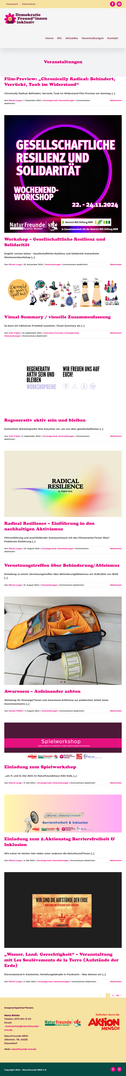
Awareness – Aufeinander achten (42, 692)
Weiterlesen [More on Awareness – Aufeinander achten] (116, 711)
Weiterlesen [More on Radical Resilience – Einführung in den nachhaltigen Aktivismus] (116, 548)
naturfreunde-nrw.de (23, 1049)
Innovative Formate (53, 333)
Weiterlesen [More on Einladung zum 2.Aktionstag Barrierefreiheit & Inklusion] (116, 860)
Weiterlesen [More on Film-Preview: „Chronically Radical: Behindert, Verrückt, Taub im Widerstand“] (116, 100)
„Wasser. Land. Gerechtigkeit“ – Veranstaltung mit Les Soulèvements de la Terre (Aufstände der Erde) (61, 960)
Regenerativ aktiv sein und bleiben (45, 421)
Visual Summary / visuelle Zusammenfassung (57, 317)
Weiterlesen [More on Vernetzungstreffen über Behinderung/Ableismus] (116, 585)
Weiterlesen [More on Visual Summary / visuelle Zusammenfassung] (116, 333)
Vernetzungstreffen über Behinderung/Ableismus (61, 566)
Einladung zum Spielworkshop (40, 767)
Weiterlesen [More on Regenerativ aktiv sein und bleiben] (116, 436)
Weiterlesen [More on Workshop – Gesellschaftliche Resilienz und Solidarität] (116, 264)
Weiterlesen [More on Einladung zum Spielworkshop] (116, 783)
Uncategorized (50, 100)
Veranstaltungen (66, 100)
